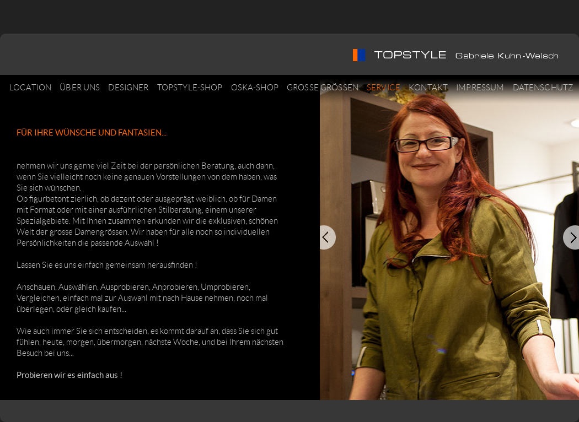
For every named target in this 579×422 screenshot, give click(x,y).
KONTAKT (428, 87)
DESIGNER (128, 87)
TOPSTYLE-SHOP (190, 87)
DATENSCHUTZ (543, 87)
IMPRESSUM (480, 87)
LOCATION (30, 87)
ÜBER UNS (80, 87)
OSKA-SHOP (254, 87)
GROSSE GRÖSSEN (322, 87)
